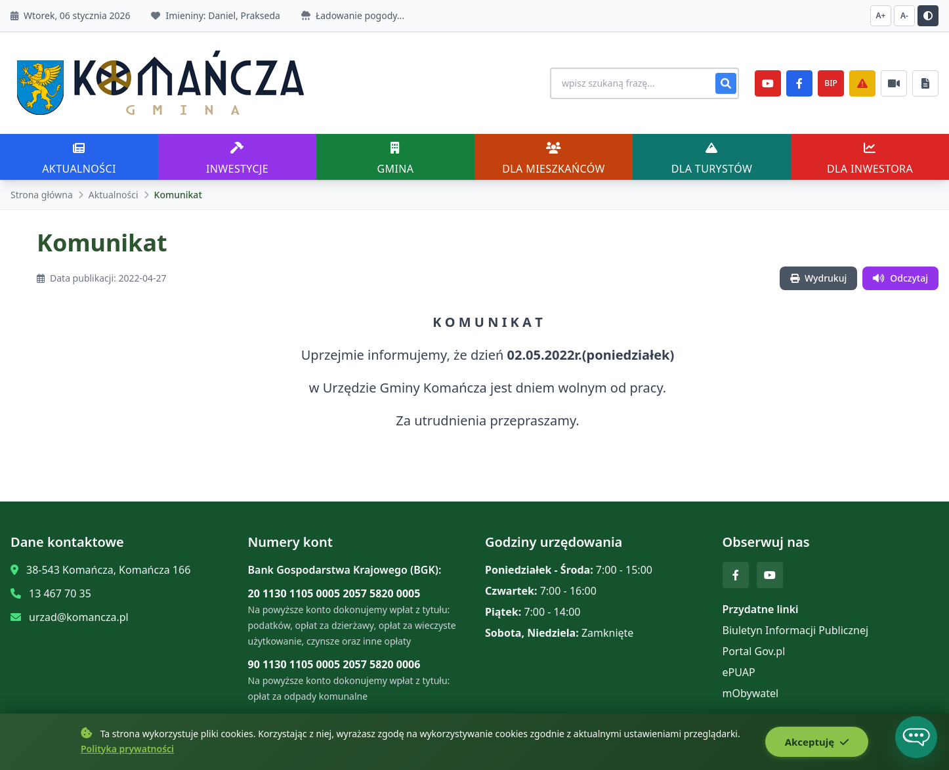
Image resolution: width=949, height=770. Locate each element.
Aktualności (113, 194)
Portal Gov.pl (754, 651)
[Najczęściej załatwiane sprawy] (894, 83)
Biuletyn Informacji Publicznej (796, 630)
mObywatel (751, 693)
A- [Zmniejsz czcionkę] (904, 15)
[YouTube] (768, 83)
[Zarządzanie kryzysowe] (862, 83)
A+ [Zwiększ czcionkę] (881, 15)
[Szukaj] (725, 83)
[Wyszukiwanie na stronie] (644, 83)
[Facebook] (799, 83)
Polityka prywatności (127, 748)
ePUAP (739, 672)
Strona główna (42, 194)
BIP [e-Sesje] (830, 83)
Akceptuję (817, 741)
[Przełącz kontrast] (927, 15)
